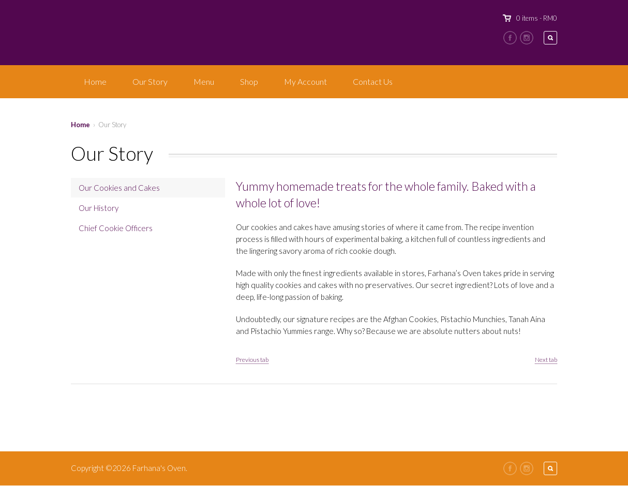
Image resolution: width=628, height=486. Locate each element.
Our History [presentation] (98, 207)
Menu (203, 81)
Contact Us (373, 81)
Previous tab (252, 359)
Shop (249, 81)
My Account (305, 81)
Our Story (150, 81)
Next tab (546, 359)
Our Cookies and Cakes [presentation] (119, 187)
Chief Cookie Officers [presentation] (116, 228)
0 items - (536, 18)
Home (95, 81)
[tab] (148, 188)
